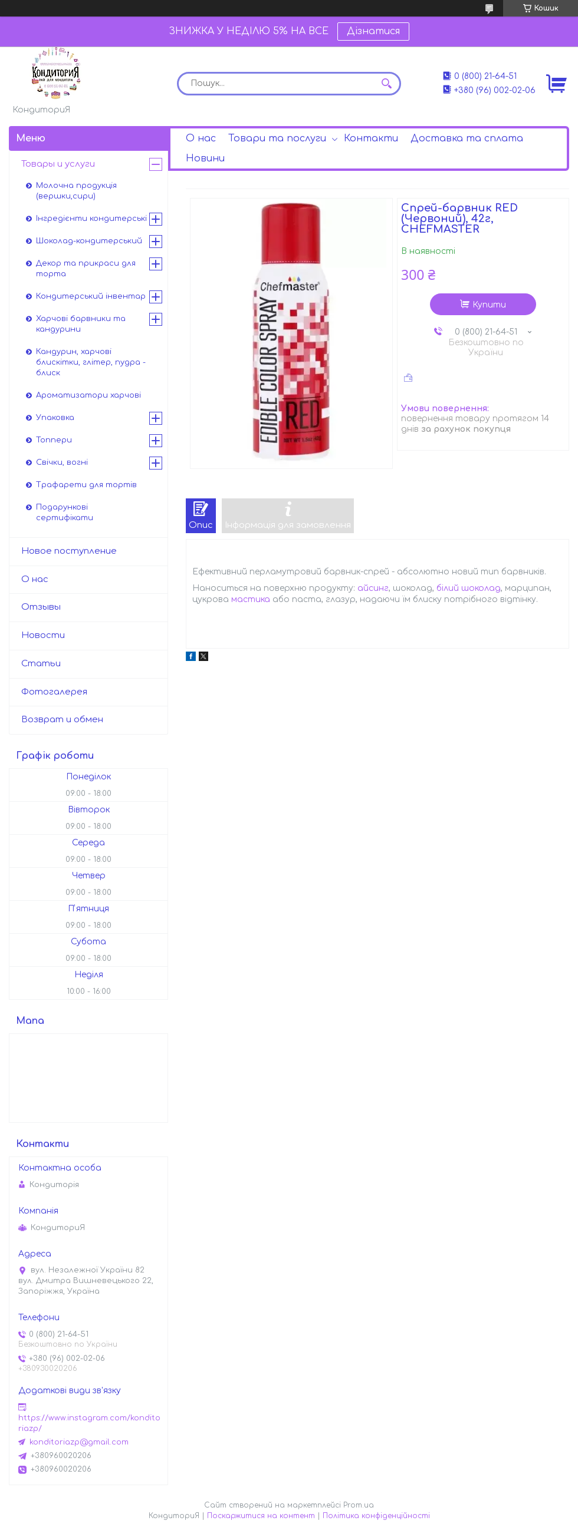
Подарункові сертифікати (64, 512)
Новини (205, 158)
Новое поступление (69, 551)
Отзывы (41, 607)
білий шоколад (468, 588)
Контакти (371, 138)
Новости (43, 635)
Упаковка (55, 418)
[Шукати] (386, 83)
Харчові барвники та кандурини (81, 324)
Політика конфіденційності (376, 1516)
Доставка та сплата (466, 138)
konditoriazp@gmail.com (79, 1442)
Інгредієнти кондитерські (91, 218)
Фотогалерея (54, 692)
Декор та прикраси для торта (86, 268)
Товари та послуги (277, 138)
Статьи (41, 664)
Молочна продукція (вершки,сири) (76, 190)
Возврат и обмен (62, 720)
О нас (201, 138)
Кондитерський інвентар (91, 296)
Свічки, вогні (62, 462)
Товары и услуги (58, 164)
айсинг (373, 588)
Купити (489, 304)
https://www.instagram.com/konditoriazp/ (89, 1423)
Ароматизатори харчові (88, 395)
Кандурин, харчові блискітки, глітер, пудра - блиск (91, 362)
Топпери (54, 440)
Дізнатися (373, 31)
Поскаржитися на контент (261, 1516)
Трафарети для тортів (86, 485)
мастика (250, 599)
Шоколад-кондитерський (89, 241)
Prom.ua (358, 1505)
